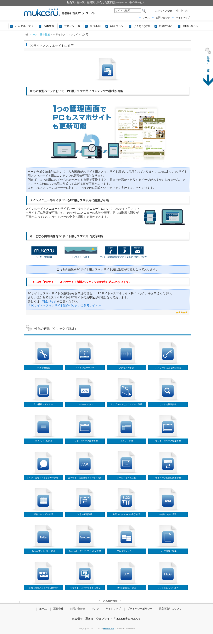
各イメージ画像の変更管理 (168, 478)
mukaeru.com (108, 629)
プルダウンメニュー (126, 551)
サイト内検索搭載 (168, 404)
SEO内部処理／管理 (126, 588)
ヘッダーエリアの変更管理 (85, 441)
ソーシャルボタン (84, 404)
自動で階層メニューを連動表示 (43, 588)
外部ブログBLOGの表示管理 (126, 514)
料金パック (49, 301)
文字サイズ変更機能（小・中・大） (85, 478)
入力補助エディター (43, 404)
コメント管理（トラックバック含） (43, 478)
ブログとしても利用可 (168, 588)
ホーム (146, 17)
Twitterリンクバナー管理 (43, 551)
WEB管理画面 (43, 368)
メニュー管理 (126, 441)
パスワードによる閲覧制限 (168, 368)
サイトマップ (183, 17)
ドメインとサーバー (84, 368)
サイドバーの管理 (43, 441)
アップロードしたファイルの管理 (126, 404)
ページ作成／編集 (168, 551)
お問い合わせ (163, 17)
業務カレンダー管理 (43, 514)
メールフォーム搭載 (126, 478)
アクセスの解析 (126, 368)
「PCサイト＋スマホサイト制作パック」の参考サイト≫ (64, 305)
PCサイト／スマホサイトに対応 (85, 588)
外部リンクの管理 (168, 514)
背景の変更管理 (84, 514)
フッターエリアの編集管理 (168, 441)
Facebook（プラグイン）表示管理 (85, 551)
